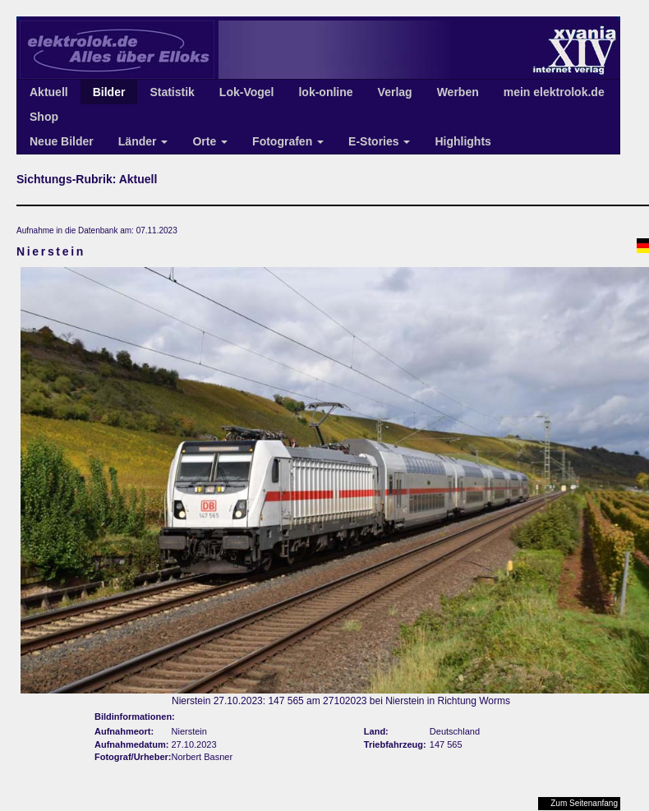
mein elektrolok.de (554, 92)
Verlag (395, 92)
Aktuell (49, 92)
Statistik (172, 92)
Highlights (462, 141)
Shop (44, 116)
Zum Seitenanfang (584, 803)
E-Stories (379, 141)
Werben (458, 92)
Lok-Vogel (246, 92)
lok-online (325, 92)
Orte (210, 141)
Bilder (109, 92)
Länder (143, 141)
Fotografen (288, 141)
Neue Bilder (62, 141)
